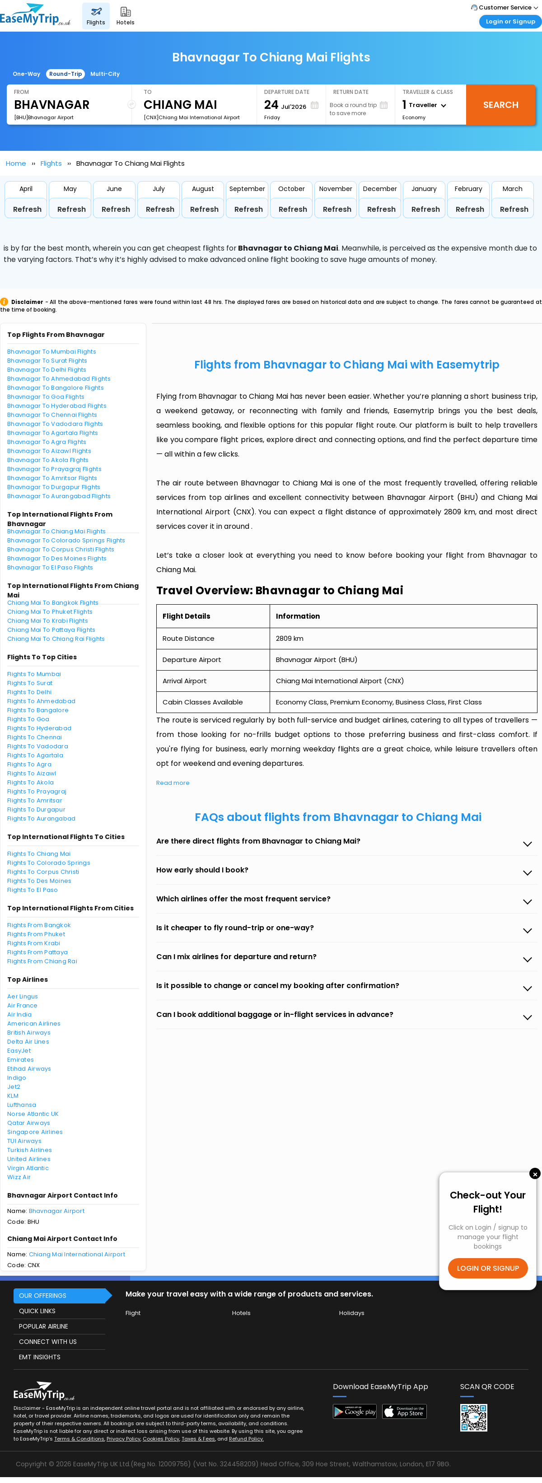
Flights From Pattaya (37, 952)
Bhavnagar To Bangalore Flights (55, 387)
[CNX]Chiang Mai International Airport (192, 117)
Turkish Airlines (29, 1150)
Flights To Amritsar (34, 800)
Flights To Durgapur (36, 809)
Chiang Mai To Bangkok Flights (53, 602)
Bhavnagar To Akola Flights (48, 460)
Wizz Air (19, 1177)
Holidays (351, 1313)
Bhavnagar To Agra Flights (47, 442)
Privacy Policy (123, 1438)
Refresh (27, 209)
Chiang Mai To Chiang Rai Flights (56, 638)
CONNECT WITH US (48, 1341)
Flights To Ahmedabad (41, 701)
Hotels (241, 1313)
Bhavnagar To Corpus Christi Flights (60, 549)
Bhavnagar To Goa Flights (45, 396)
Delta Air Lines (28, 1041)
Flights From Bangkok (39, 925)
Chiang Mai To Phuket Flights (50, 611)
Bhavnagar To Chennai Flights (52, 414)
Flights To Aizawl (31, 773)
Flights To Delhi (29, 692)
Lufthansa (21, 1105)
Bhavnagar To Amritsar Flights (52, 478)
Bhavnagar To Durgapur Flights (54, 487)
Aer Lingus (22, 996)
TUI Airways (24, 1141)
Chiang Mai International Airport (77, 1254)
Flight (133, 1313)
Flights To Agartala (35, 755)
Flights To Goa (28, 719)
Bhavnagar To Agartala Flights (52, 433)
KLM (13, 1095)
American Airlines (34, 1023)
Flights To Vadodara (37, 746)
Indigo (17, 1077)
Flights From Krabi (34, 943)
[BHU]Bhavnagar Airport (44, 117)
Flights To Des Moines (39, 881)
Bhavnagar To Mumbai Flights (51, 351)
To (148, 92)
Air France (22, 1005)
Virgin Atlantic (28, 1168)
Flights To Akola (30, 782)
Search (501, 104)
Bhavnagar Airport (56, 1211)
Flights (51, 163)
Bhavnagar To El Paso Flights (50, 567)
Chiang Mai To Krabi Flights (47, 620)
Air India (19, 1014)
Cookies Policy (161, 1438)
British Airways (29, 1032)
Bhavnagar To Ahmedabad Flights (59, 378)
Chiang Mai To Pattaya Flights (51, 629)
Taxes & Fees (198, 1438)
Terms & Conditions (79, 1438)
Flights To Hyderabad (39, 728)
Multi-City (105, 74)
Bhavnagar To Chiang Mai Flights (56, 531)
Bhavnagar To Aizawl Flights (49, 451)
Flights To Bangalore (38, 710)
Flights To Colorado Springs (48, 862)
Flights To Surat (29, 683)
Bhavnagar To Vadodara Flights (55, 424)
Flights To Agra (29, 764)
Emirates (20, 1059)
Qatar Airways (28, 1123)
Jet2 (13, 1086)
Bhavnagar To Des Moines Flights (57, 558)
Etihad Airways (29, 1068)
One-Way (26, 74)
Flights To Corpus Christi (43, 871)
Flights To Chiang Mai (38, 853)
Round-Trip (65, 74)
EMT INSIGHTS (40, 1357)
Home (16, 163)
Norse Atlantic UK (33, 1114)
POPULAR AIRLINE (43, 1326)
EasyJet (19, 1050)
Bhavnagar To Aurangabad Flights (59, 496)
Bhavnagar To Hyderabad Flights (57, 405)
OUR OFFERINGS (42, 1295)
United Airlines (29, 1159)
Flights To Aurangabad (41, 818)
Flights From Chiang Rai (42, 961)
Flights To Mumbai (34, 674)
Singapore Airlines (35, 1132)
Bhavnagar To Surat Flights (47, 360)
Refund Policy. (246, 1438)
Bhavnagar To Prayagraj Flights (54, 469)
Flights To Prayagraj (36, 791)
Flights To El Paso (32, 890)
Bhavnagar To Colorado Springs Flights (66, 540)
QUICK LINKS (37, 1310)
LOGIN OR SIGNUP (488, 1268)
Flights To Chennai (34, 737)
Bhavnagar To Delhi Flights (47, 369)
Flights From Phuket (36, 934)
